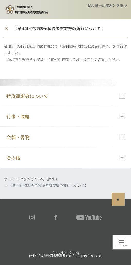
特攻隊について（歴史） (39, 179)
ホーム (9, 179)
